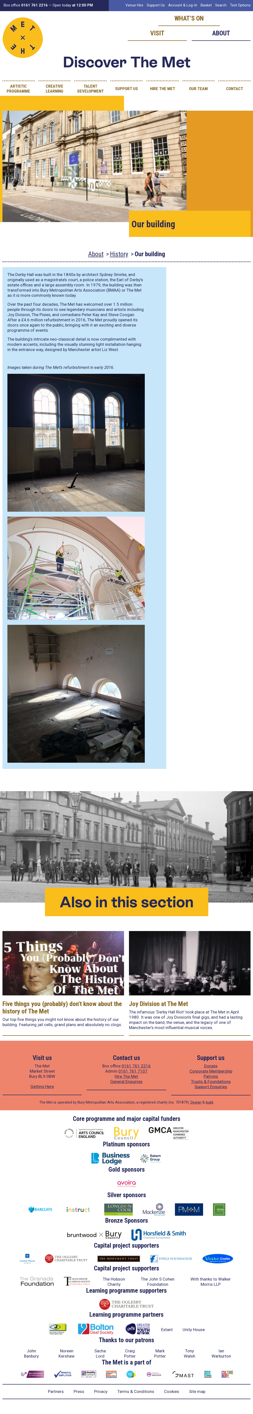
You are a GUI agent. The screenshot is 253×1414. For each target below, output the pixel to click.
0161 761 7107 (133, 1071)
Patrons (211, 1076)
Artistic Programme (18, 89)
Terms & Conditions (135, 1391)
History (119, 254)
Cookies (171, 1391)
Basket (206, 5)
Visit (157, 33)
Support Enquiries (210, 1086)
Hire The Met (162, 88)
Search (221, 5)
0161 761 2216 (136, 1065)
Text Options (240, 5)
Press (79, 1391)
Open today (73, 5)
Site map (197, 1391)
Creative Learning (54, 89)
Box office (26, 5)
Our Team (198, 88)
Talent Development (90, 89)
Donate (210, 1065)
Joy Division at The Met (158, 1004)
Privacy (100, 1391)
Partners (56, 1391)
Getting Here (42, 1086)
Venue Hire (134, 5)
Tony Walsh (189, 1353)
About (221, 33)
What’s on (189, 18)
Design (195, 1102)
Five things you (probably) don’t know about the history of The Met (62, 1007)
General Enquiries (126, 1081)
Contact (234, 88)
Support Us (156, 5)
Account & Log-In (182, 5)
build (209, 1102)
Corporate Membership (211, 1071)
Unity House (194, 1329)
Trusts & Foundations (211, 1081)
